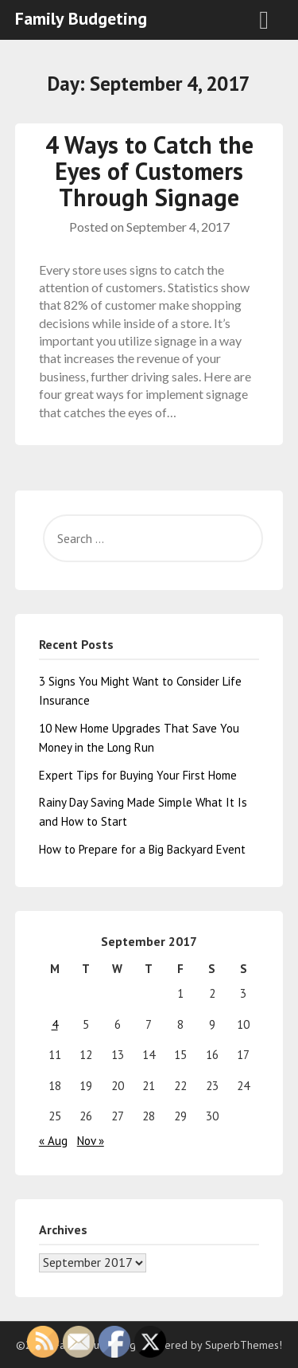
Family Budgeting (81, 18)
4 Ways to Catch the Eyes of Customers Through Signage (149, 171)
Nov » (90, 1140)
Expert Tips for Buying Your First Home (138, 775)
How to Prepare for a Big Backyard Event (142, 849)
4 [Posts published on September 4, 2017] (55, 1024)
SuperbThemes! (243, 1345)
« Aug (53, 1140)
